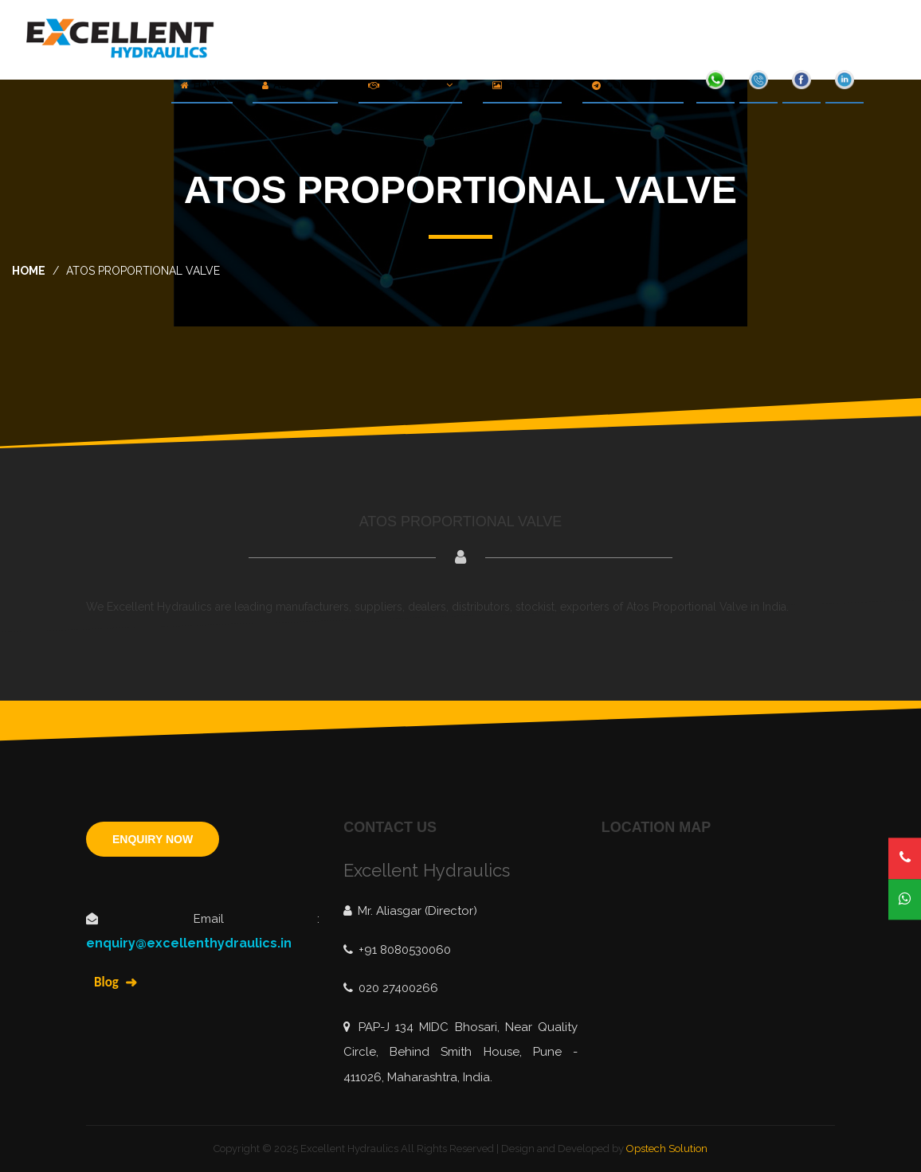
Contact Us (633, 85)
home (28, 270)
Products (410, 85)
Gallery (522, 85)
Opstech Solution (666, 1148)
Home (202, 85)
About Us (295, 85)
